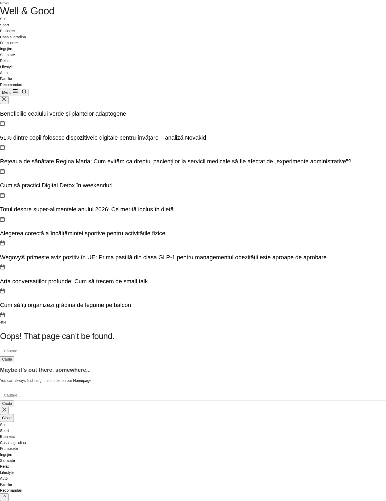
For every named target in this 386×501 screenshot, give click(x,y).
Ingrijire (6, 49)
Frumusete (9, 43)
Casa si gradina (13, 37)
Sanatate (7, 55)
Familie (6, 78)
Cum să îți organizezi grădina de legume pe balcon (65, 305)
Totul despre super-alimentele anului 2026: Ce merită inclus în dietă (87, 209)
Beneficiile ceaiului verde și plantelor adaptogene (63, 113)
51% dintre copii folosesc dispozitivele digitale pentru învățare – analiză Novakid (103, 137)
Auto (4, 73)
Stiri (3, 19)
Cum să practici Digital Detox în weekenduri (56, 185)
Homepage (82, 380)
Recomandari (11, 85)
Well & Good (27, 11)
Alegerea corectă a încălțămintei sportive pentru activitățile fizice (82, 233)
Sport (4, 25)
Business (7, 31)
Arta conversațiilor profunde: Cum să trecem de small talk (74, 281)
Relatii (5, 61)
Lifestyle (7, 67)
